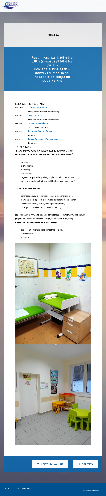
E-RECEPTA (85, 464)
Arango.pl (96, 491)
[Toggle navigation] (100, 6)
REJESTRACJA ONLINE (50, 464)
